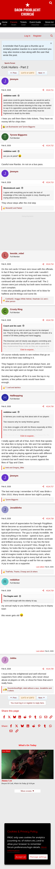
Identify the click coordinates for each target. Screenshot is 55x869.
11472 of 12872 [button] (27, 73)
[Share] (43, 90)
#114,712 (50, 146)
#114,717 (50, 487)
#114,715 (50, 320)
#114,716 (50, 406)
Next (41, 73)
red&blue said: (10, 96)
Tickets (23, 23)
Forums (13, 23)
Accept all (21, 856)
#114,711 (50, 90)
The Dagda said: (10, 596)
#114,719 (50, 591)
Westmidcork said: (11, 188)
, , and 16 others (21, 572)
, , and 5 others (29, 689)
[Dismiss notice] (50, 43)
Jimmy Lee (6, 780)
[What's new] (46, 35)
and (20, 127)
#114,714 (50, 264)
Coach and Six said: (12, 326)
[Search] (51, 35)
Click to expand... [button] (27, 350)
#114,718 (50, 519)
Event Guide (35, 23)
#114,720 (50, 669)
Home (4, 23)
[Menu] (4, 36)
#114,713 (50, 182)
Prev (13, 73)
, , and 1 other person (26, 300)
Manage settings (38, 856)
